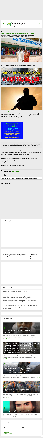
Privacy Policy (6, 432)
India (5, 111)
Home (2, 111)
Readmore (8, 338)
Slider (9, 111)
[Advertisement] (21, 10)
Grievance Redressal (8, 433)
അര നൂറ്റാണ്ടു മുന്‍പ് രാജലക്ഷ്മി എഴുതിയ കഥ (18, 411)
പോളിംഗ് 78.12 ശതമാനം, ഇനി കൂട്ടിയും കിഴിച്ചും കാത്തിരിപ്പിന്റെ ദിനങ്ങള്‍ (17, 33)
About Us (23, 427)
